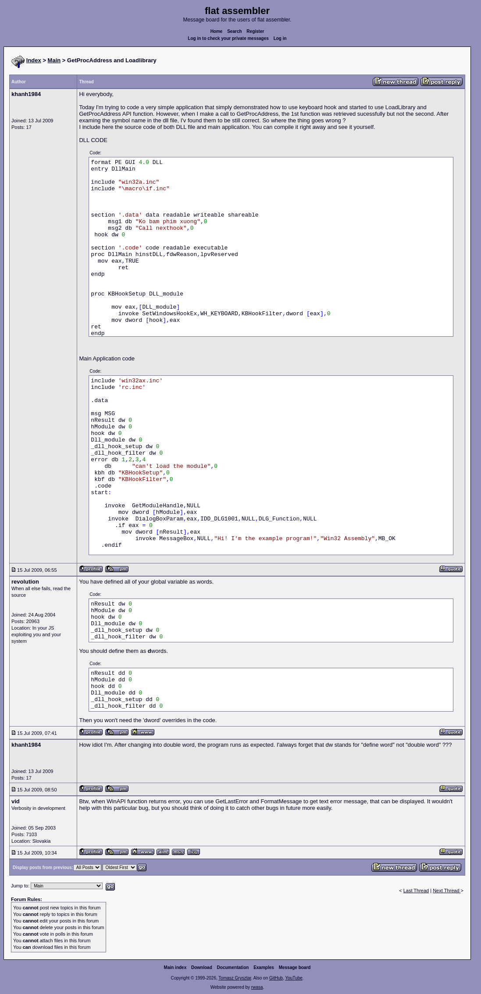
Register (255, 31)
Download (201, 967)
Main (54, 60)
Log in (280, 38)
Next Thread (446, 890)
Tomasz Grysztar (234, 978)
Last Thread (416, 890)
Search (234, 31)
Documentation (233, 967)
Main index (175, 967)
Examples (263, 967)
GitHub (276, 978)
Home (216, 31)
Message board (295, 967)
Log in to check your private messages (228, 38)
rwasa (257, 987)
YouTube (293, 978)
